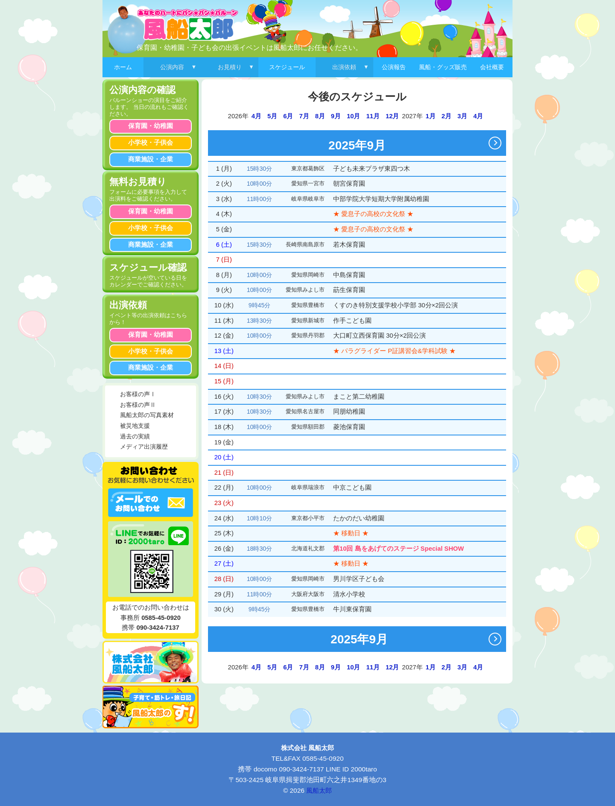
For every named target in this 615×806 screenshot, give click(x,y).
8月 (320, 116)
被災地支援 (135, 426)
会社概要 (492, 67)
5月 (272, 116)
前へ (223, 143)
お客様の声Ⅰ (138, 394)
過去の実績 (135, 436)
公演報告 (394, 67)
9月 (336, 116)
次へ (497, 143)
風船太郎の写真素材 (147, 415)
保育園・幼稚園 (150, 126)
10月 (353, 116)
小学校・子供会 (150, 142)
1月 (431, 116)
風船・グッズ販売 (443, 67)
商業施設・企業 (150, 159)
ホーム (123, 67)
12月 (392, 116)
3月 (462, 116)
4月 (256, 116)
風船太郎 (319, 790)
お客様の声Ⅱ (138, 405)
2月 (446, 116)
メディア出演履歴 (144, 447)
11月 (373, 116)
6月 (288, 116)
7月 (304, 116)
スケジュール (287, 67)
